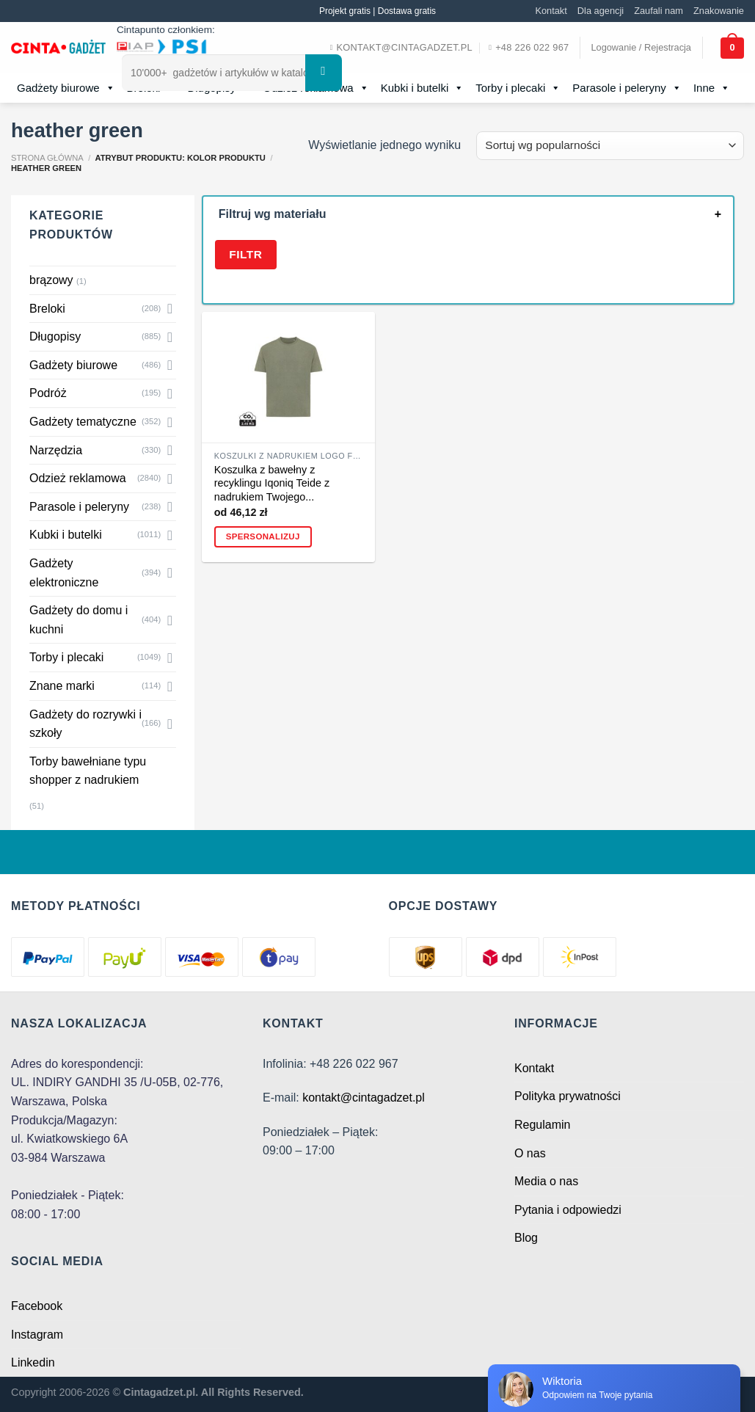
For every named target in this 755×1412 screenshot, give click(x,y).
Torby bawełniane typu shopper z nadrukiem (87, 771)
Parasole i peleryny (627, 88)
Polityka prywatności (567, 1096)
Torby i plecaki (518, 88)
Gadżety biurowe (66, 88)
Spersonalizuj (263, 536)
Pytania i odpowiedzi (567, 1210)
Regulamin (542, 1124)
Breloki (47, 308)
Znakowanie (718, 10)
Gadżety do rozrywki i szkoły (85, 724)
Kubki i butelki (422, 88)
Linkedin (33, 1362)
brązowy (51, 280)
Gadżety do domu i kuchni (78, 620)
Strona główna (47, 157)
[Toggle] (170, 308)
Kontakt (550, 10)
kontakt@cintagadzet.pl (363, 1097)
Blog (526, 1237)
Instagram (37, 1334)
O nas (530, 1153)
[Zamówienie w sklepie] (610, 145)
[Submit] (323, 72)
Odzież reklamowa (77, 478)
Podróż (48, 393)
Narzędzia (55, 450)
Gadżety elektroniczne (63, 573)
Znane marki (62, 686)
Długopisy (55, 336)
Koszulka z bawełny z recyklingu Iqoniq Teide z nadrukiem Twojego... (271, 483)
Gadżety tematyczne (82, 421)
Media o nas (546, 1181)
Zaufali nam (658, 10)
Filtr (245, 254)
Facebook (36, 1306)
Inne (711, 88)
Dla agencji (600, 10)
